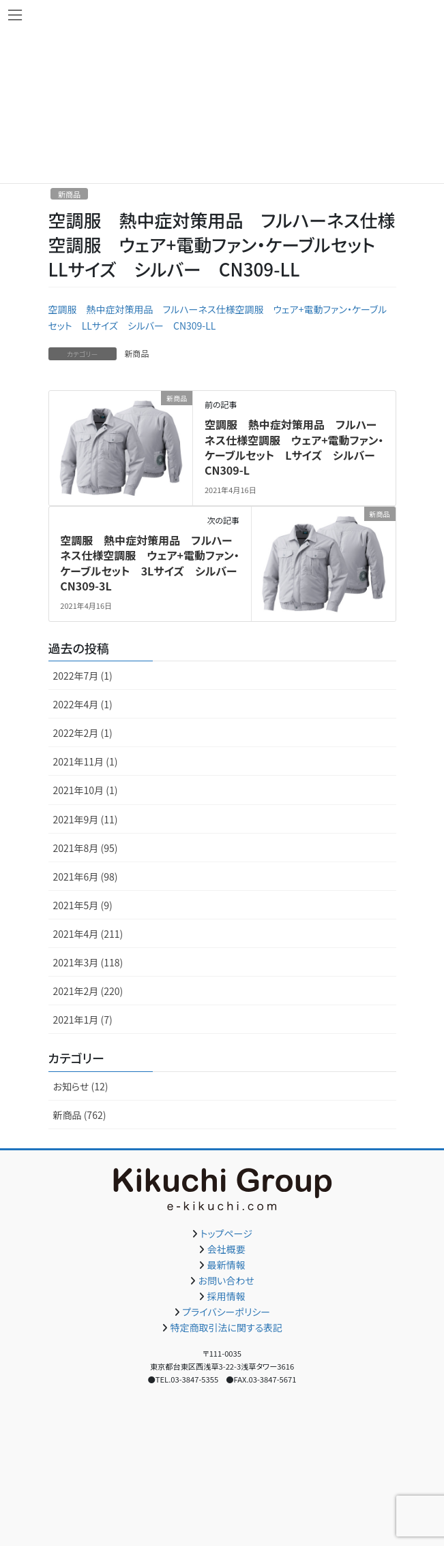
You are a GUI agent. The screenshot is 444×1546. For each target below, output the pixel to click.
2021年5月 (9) (83, 905)
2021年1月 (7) (83, 1019)
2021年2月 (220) (88, 991)
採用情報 (226, 1296)
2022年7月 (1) (83, 675)
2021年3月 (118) (88, 962)
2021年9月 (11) (85, 819)
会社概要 (226, 1249)
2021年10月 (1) (85, 790)
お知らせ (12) (80, 1086)
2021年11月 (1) (85, 761)
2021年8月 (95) (85, 848)
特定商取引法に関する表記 (226, 1327)
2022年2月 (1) (83, 733)
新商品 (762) (79, 1115)
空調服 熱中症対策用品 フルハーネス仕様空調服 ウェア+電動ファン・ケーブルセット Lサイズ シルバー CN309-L (295, 447)
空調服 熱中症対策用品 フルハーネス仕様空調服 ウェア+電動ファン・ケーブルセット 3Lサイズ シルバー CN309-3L (154, 563)
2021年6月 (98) (85, 876)
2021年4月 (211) (88, 934)
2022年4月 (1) (83, 704)
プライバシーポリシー (226, 1312)
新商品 (69, 194)
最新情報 (226, 1265)
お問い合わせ (226, 1280)
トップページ (226, 1233)
